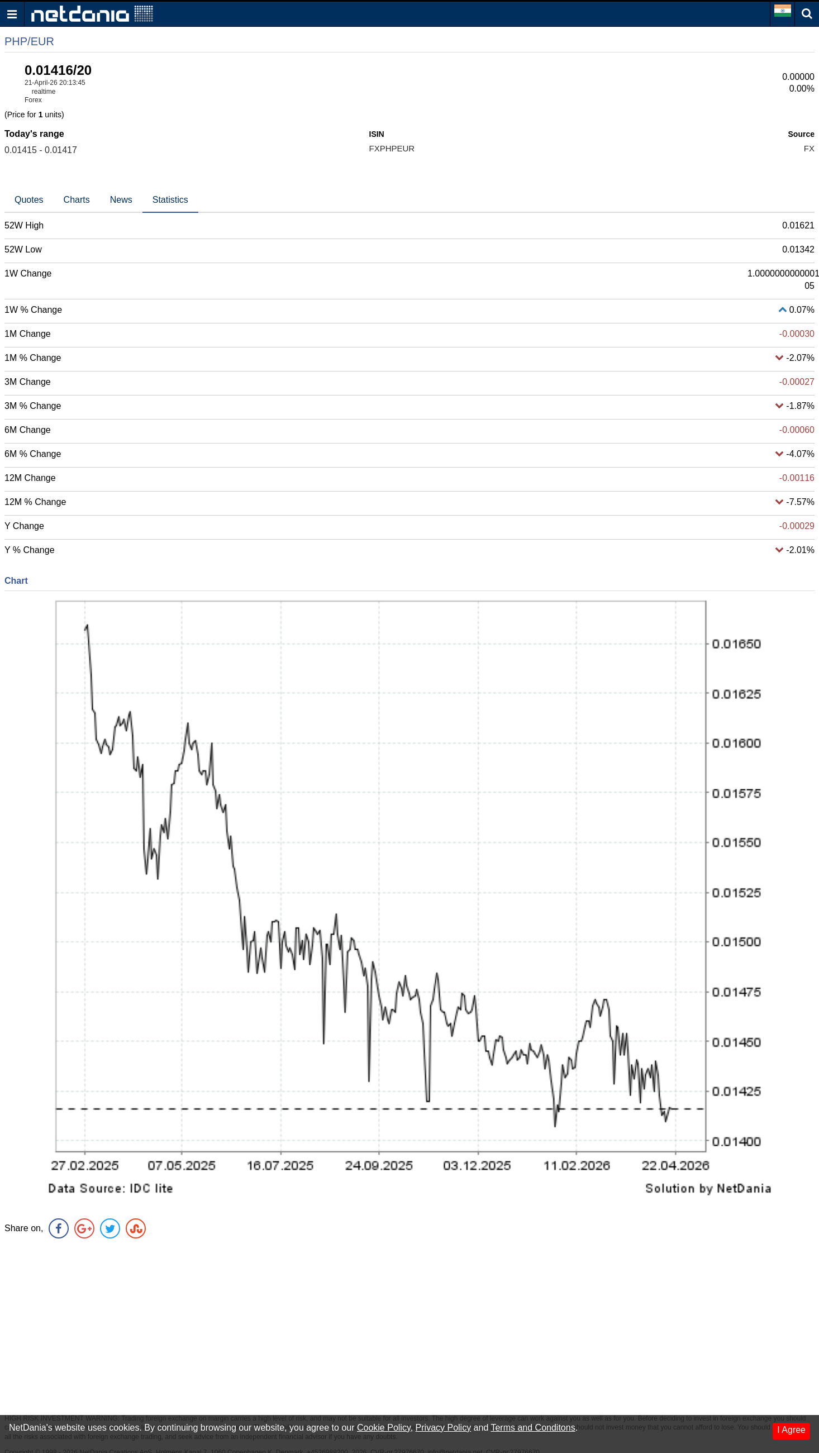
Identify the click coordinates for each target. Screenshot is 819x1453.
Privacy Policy (444, 1427)
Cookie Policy (384, 1427)
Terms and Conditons (533, 1427)
